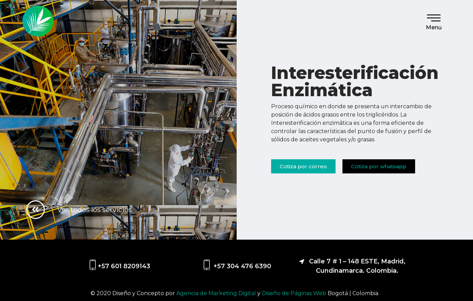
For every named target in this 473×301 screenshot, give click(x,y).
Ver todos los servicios (94, 209)
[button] (303, 166)
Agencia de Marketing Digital (216, 293)
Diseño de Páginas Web (295, 293)
